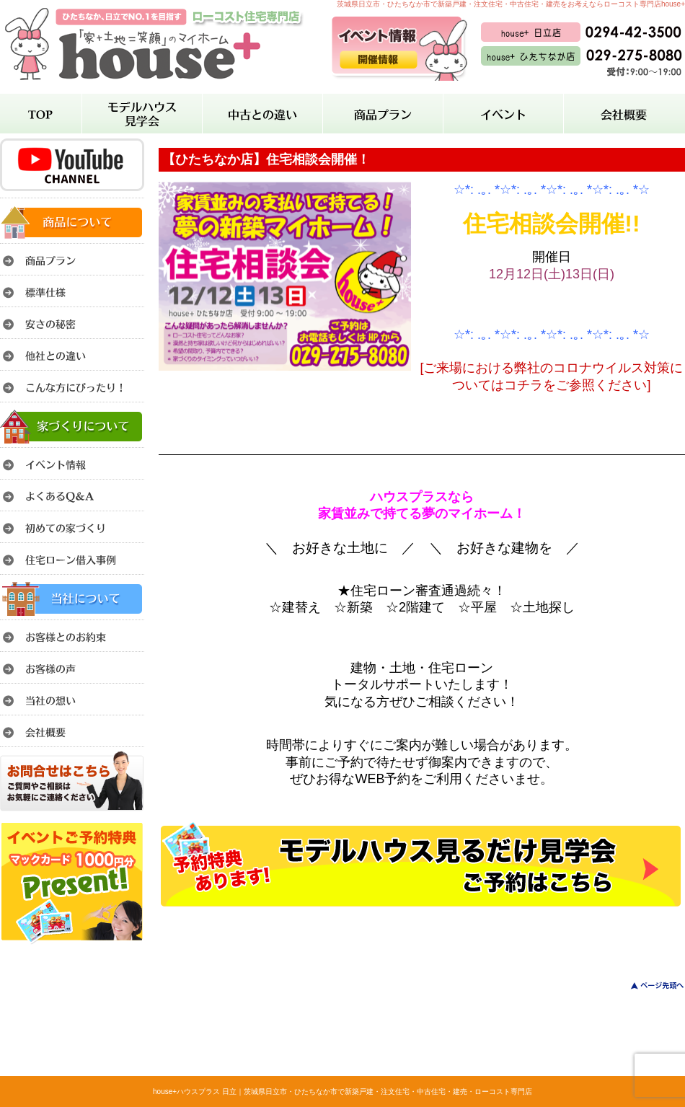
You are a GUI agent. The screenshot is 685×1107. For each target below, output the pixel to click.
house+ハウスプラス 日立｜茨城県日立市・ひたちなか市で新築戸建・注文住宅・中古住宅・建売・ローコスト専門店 (342, 1091)
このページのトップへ (648, 985)
